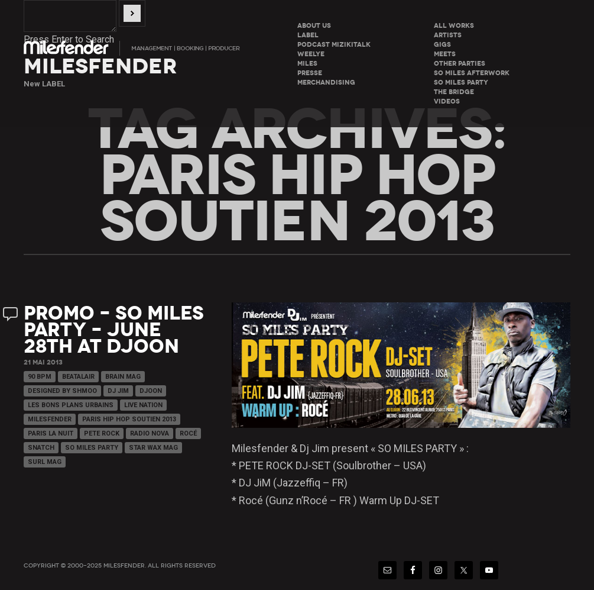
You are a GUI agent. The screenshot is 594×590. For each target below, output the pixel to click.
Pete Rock (101, 433)
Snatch (41, 448)
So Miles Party (91, 448)
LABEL (308, 35)
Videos (447, 101)
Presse (309, 73)
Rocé (188, 433)
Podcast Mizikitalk (334, 44)
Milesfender (50, 419)
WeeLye (310, 54)
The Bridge (454, 92)
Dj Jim (118, 391)
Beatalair (78, 377)
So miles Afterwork (471, 73)
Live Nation (143, 405)
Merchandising (326, 82)
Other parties (459, 63)
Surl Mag (44, 462)
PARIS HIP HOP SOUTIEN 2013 (129, 419)
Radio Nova (149, 433)
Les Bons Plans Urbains (70, 405)
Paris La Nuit (50, 433)
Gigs (442, 44)
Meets (445, 54)
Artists (448, 35)
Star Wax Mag (153, 448)
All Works (454, 25)
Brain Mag (123, 377)
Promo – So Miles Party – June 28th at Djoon (114, 330)
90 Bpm (39, 377)
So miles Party (461, 82)
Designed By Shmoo (62, 391)
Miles (307, 63)
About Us (314, 25)
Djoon (150, 391)
